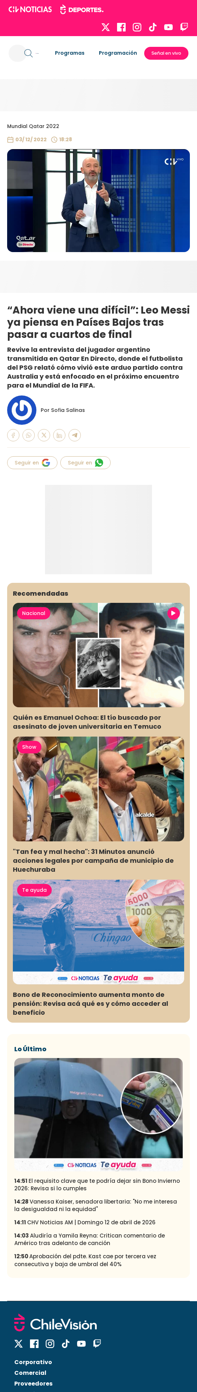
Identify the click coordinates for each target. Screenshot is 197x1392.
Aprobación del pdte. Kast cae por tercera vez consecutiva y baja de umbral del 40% (85, 1260)
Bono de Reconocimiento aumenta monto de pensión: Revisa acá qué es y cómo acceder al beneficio (90, 1003)
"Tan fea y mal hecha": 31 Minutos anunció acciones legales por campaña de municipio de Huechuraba (93, 860)
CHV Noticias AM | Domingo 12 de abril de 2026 (85, 1222)
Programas (70, 52)
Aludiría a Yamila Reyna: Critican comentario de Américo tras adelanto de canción (89, 1239)
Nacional (33, 613)
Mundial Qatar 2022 (33, 126)
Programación (118, 52)
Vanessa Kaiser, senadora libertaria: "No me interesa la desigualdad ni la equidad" (95, 1205)
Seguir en (32, 462)
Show (29, 747)
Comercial (30, 1373)
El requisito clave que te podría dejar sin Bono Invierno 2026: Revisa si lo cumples (97, 1184)
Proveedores (33, 1383)
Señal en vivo (166, 53)
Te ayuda (34, 890)
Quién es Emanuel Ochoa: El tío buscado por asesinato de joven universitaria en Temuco (87, 722)
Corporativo (33, 1362)
